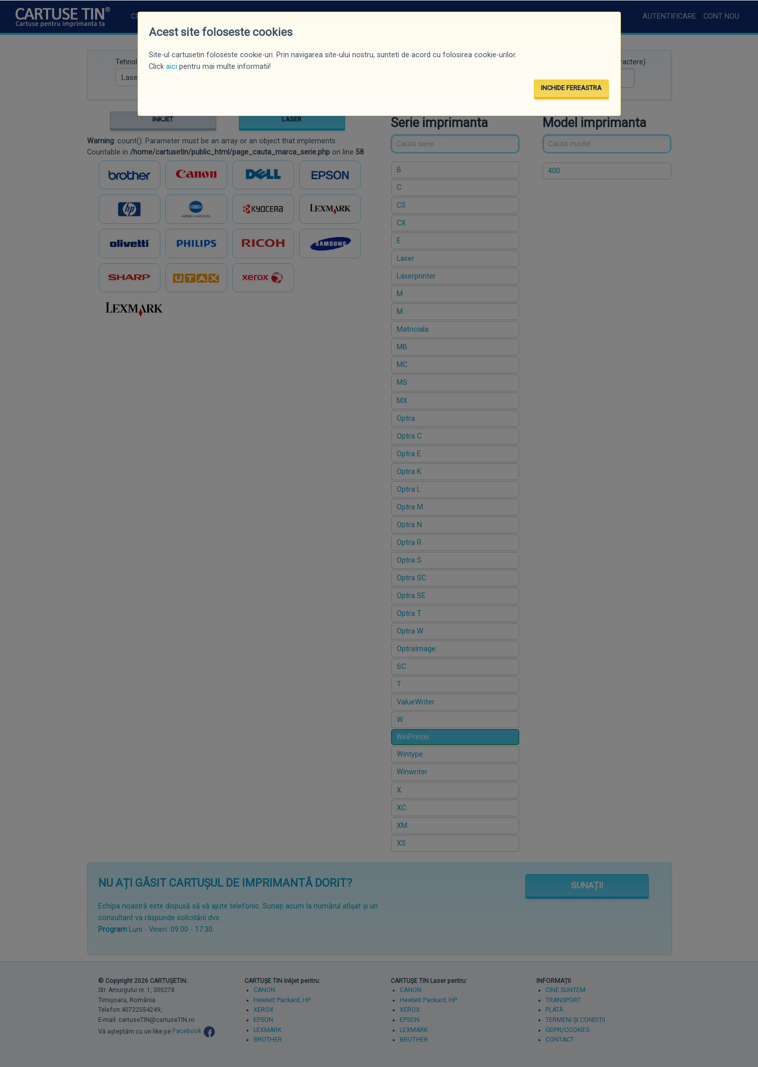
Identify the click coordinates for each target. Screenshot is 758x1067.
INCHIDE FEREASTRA (571, 88)
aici (171, 66)
